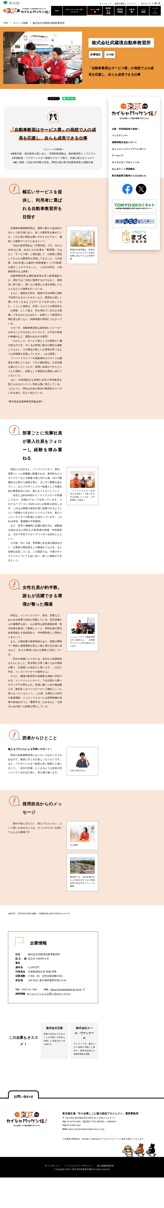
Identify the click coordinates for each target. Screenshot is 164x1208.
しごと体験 (143, 11)
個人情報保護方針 (105, 1165)
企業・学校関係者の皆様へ (125, 128)
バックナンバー (120, 135)
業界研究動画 (120, 11)
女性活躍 (131, 11)
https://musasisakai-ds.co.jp (65, 989)
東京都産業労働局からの (129, 175)
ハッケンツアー (155, 10)
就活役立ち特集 (108, 10)
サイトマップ (105, 4)
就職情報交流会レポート (124, 142)
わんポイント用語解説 (123, 169)
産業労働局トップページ (125, 4)
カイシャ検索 (94, 11)
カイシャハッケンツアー (129, 149)
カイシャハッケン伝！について (75, 11)
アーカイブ (117, 155)
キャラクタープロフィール (125, 162)
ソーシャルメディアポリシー (78, 1165)
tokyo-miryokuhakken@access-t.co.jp (86, 1129)
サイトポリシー (52, 1165)
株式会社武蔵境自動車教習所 (49, 23)
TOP (57, 11)
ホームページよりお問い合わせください (49, 993)
